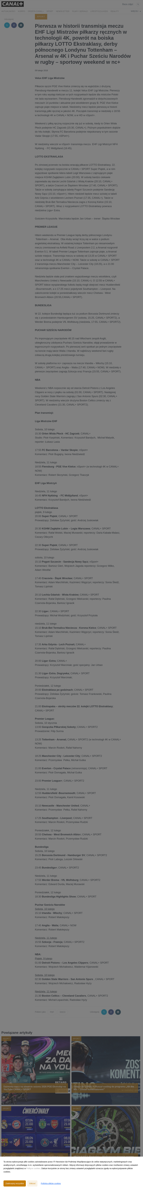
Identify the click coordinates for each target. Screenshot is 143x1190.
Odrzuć (32, 1183)
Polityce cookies (33, 1168)
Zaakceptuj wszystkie (14, 1183)
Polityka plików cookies (51, 1183)
